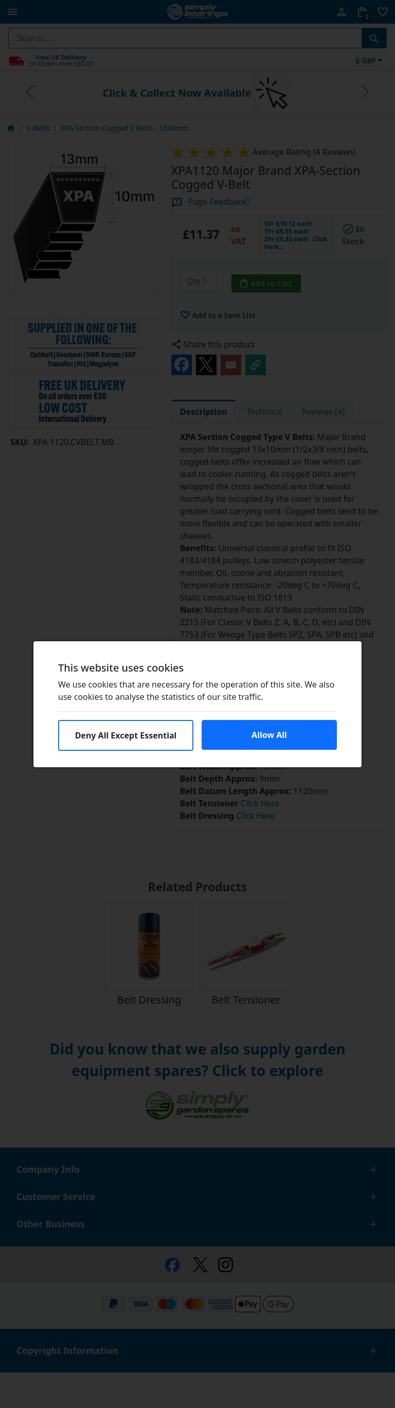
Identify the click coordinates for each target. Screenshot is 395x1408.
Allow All (269, 735)
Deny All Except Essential (126, 735)
